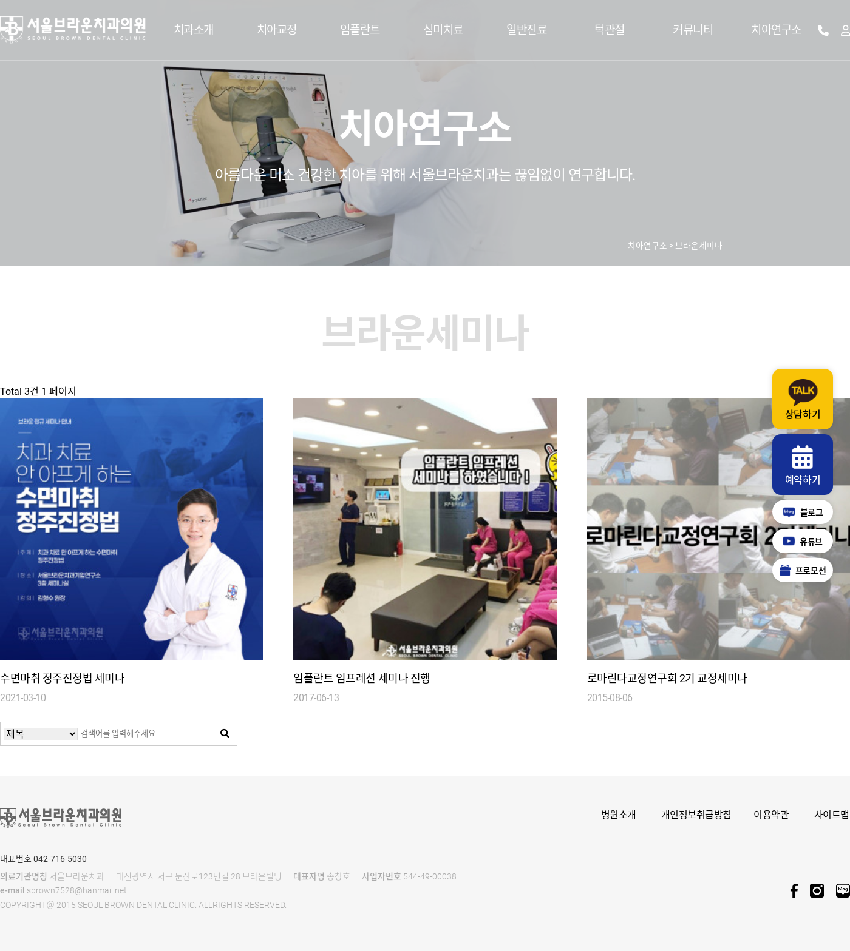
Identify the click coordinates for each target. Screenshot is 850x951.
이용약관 (771, 815)
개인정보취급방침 (696, 815)
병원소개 (618, 815)
